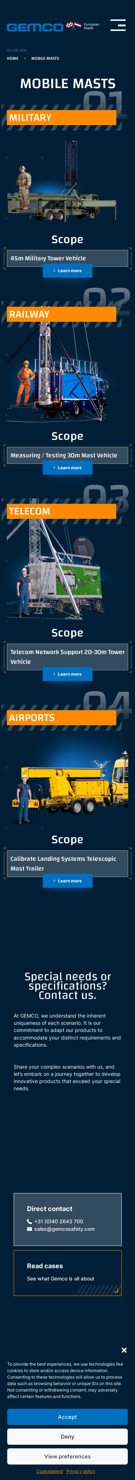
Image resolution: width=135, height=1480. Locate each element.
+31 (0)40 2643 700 (58, 1221)
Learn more (70, 270)
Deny (68, 1436)
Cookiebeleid (49, 1471)
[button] (124, 1350)
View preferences (67, 1456)
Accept (67, 1416)
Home (12, 58)
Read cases (45, 1266)
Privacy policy (81, 1471)
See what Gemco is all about (60, 1279)
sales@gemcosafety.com (64, 1229)
